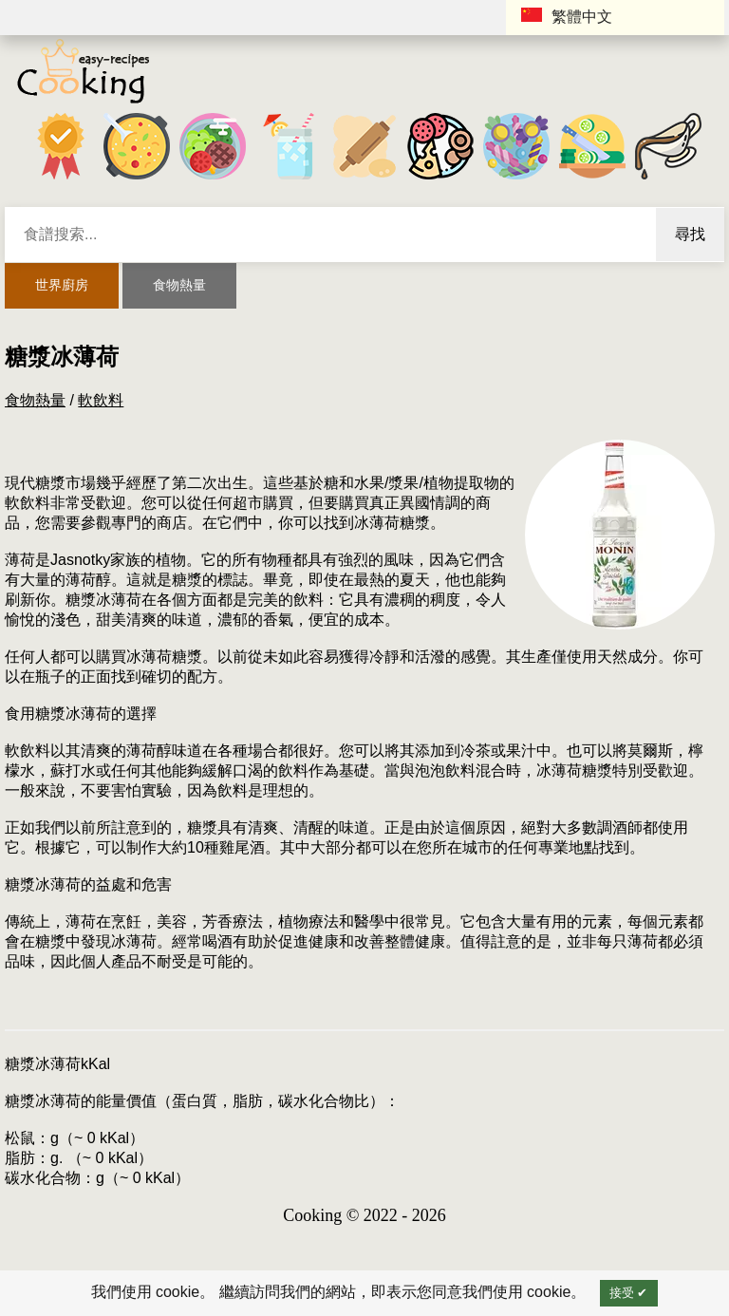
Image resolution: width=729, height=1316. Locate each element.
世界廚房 (61, 284)
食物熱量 (179, 284)
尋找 (690, 234)
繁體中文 (566, 16)
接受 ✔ (628, 1293)
